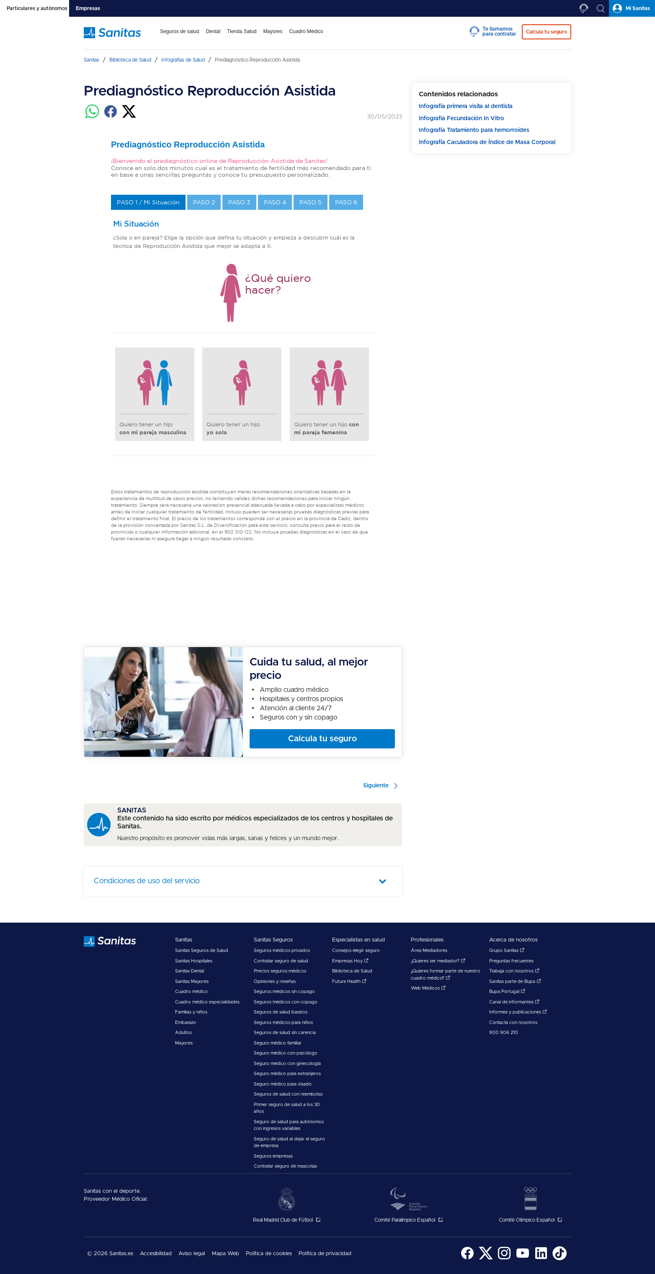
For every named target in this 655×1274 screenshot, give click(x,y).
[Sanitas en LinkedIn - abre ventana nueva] (541, 1258)
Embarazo (185, 1022)
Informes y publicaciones (518, 1012)
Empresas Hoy (350, 961)
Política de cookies (269, 1253)
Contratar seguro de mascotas (285, 1166)
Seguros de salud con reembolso (288, 1094)
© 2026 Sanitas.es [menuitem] (110, 1253)
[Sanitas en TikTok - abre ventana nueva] (559, 1258)
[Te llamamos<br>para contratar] (583, 8)
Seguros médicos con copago (285, 1002)
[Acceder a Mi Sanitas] (632, 8)
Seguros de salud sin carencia (285, 1032)
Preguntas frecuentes (511, 961)
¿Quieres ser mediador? (438, 961)
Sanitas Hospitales (193, 961)
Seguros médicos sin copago (284, 991)
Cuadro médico (191, 991)
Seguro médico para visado (283, 1084)
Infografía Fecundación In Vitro (461, 118)
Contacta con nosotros (513, 1022)
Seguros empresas (273, 1156)
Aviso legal (191, 1253)
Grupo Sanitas (506, 950)
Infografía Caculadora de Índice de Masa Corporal (487, 142)
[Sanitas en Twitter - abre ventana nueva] (485, 1258)
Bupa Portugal (507, 991)
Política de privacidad (325, 1253)
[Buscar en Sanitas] (600, 8)
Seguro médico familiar (278, 1043)
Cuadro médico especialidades (207, 1002)
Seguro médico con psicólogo (285, 1053)
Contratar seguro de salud (281, 961)
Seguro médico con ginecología (287, 1063)
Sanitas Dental (189, 971)
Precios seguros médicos (280, 971)
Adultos (183, 1032)
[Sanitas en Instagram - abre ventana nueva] (504, 1258)
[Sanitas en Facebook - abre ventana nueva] (467, 1258)
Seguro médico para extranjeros (287, 1073)
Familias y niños (191, 1012)
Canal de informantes (514, 1002)
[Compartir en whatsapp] (92, 116)
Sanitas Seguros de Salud (201, 950)
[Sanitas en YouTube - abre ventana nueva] (522, 1258)
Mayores (184, 1043)
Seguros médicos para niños (283, 1022)
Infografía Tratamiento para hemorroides (474, 130)
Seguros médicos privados (282, 950)
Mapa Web (225, 1253)
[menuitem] (179, 36)
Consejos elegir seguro (356, 950)
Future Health (349, 981)
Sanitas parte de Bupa (515, 981)
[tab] (34, 8)
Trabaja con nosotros (514, 971)
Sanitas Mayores (192, 981)
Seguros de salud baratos (280, 1012)
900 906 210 (503, 1032)
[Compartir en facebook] (110, 116)
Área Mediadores (429, 950)
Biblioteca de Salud (352, 971)
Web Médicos (428, 988)
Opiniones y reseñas (275, 981)
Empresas (88, 8)
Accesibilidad (156, 1253)
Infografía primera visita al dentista (466, 106)
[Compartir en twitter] (129, 116)
